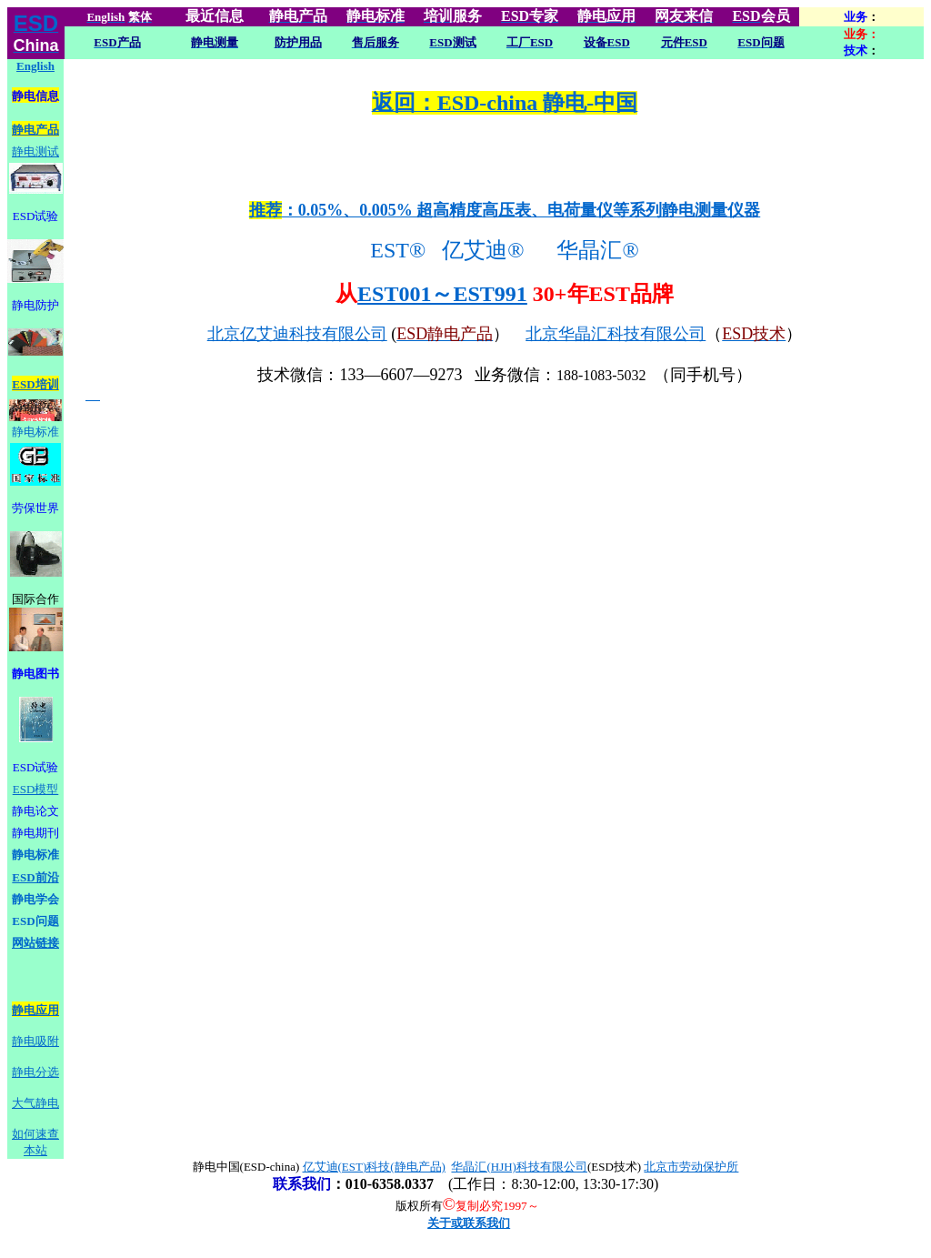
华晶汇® (600, 250)
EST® (395, 250)
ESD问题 (35, 921)
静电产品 (35, 129)
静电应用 (35, 1010)
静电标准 (35, 431)
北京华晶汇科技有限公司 (616, 334)
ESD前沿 (35, 877)
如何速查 (35, 1134)
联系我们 (302, 1184)
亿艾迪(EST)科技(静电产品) (374, 1166)
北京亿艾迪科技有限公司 (297, 334)
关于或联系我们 (468, 1223)
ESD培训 (35, 384)
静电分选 (35, 1072)
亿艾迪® (488, 250)
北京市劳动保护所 (691, 1166)
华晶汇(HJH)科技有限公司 (519, 1166)
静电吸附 (35, 1041)
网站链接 (35, 943)
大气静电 (35, 1103)
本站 (35, 1150)
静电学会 (35, 899)
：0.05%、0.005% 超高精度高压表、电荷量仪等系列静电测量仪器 (505, 210)
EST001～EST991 (442, 294)
